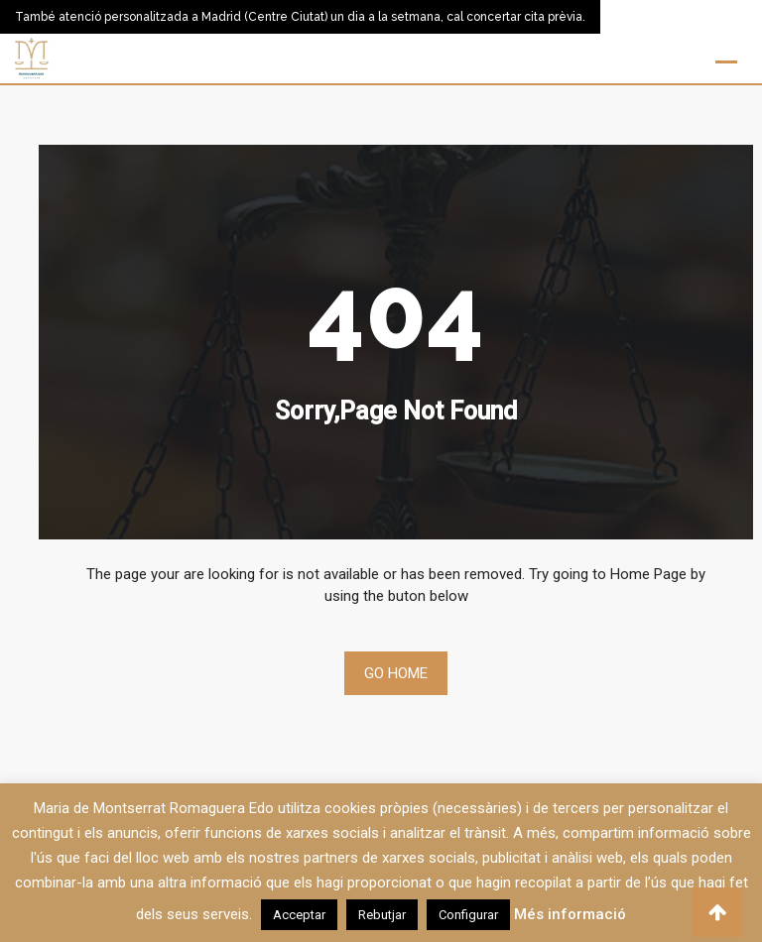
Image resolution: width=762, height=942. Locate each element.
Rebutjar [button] (382, 914)
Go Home (396, 673)
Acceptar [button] (299, 914)
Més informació (570, 914)
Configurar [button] (468, 914)
